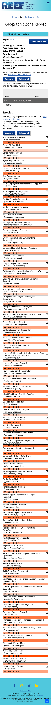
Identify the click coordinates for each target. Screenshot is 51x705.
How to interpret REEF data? (19, 74)
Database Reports (32, 17)
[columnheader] (8, 96)
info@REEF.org (39, 695)
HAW (12, 39)
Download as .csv (38, 41)
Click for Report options (18, 34)
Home (14, 17)
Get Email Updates (25, 691)
